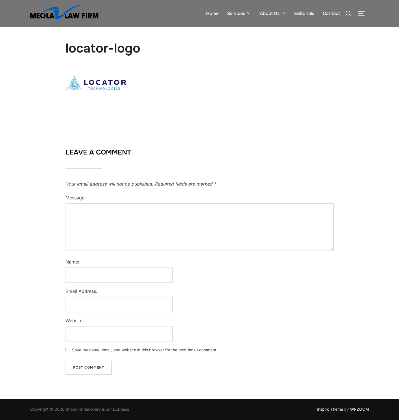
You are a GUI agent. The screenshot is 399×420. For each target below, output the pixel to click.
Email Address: (81, 291)
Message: (76, 198)
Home (212, 13)
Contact (331, 13)
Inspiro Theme (330, 409)
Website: (75, 320)
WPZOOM (359, 409)
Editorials (304, 13)
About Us (273, 13)
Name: (72, 262)
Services (239, 13)
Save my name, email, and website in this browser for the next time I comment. (144, 349)
